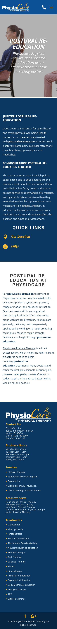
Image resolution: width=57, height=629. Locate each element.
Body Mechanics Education (21, 584)
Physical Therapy (16, 472)
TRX (10, 594)
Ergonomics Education (19, 580)
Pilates (11, 566)
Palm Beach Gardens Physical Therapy (25, 509)
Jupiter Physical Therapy (18, 512)
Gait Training (14, 557)
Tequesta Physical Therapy (19, 504)
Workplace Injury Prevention (22, 485)
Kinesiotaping (15, 571)
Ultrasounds (14, 524)
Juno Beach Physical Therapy (20, 507)
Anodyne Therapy (17, 589)
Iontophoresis (15, 533)
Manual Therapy (16, 552)
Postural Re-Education (19, 575)
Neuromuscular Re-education (23, 547)
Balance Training (16, 561)
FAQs (15, 246)
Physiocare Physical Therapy (19, 348)
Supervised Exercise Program (23, 476)
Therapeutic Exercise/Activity (22, 543)
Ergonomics (14, 481)
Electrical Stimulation (18, 538)
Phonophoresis (15, 529)
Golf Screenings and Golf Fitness (24, 490)
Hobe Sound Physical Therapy (21, 501)
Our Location (20, 236)
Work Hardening (16, 598)
